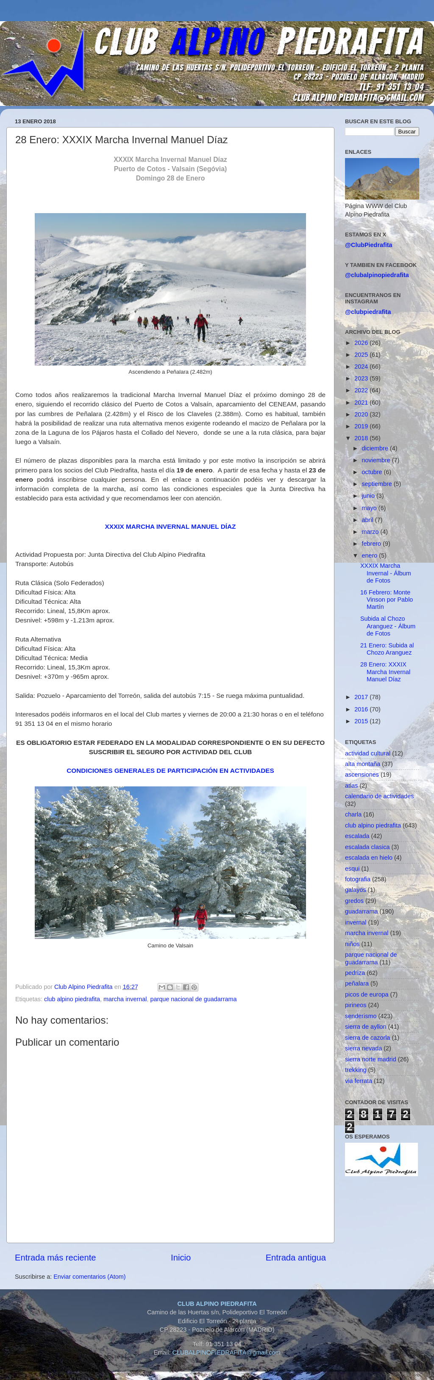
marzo (371, 531)
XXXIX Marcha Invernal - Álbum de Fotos (385, 573)
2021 (362, 402)
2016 (362, 709)
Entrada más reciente (55, 1257)
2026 (362, 342)
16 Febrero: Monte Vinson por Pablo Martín (386, 600)
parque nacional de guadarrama (193, 999)
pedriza (355, 972)
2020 (362, 414)
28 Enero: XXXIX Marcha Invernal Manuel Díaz (385, 672)
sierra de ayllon (366, 1026)
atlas (351, 785)
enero (370, 555)
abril (368, 519)
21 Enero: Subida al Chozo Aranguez (387, 649)
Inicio (181, 1257)
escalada (357, 836)
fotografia (357, 879)
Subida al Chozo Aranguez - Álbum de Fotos (387, 626)
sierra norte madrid (370, 1059)
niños (352, 944)
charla (353, 814)
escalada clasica (367, 847)
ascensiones (362, 774)
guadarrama (361, 911)
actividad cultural (367, 753)
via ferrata (358, 1080)
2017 (362, 697)
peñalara (357, 983)
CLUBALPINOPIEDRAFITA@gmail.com (226, 1352)
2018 (362, 438)
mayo (370, 508)
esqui (352, 868)
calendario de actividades (379, 796)
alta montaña (362, 764)
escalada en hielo (368, 857)
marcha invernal (125, 999)
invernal (355, 922)
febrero (372, 543)
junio (369, 495)
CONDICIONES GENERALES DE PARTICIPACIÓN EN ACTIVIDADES (170, 770)
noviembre (377, 460)
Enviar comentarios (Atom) (89, 1276)
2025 (362, 354)
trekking (355, 1069)
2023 (362, 378)
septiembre (378, 483)
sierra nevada (363, 1048)
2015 (362, 721)
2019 (362, 426)
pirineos (355, 1005)
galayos (355, 889)
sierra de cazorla (367, 1037)
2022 (362, 390)
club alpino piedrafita (72, 999)
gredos (354, 900)
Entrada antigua (296, 1257)
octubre (373, 472)
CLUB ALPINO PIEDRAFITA (216, 1303)
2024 (362, 366)
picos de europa (366, 994)
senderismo (360, 1016)
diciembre (376, 448)
